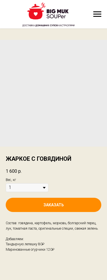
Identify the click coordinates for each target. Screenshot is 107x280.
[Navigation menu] (97, 14)
